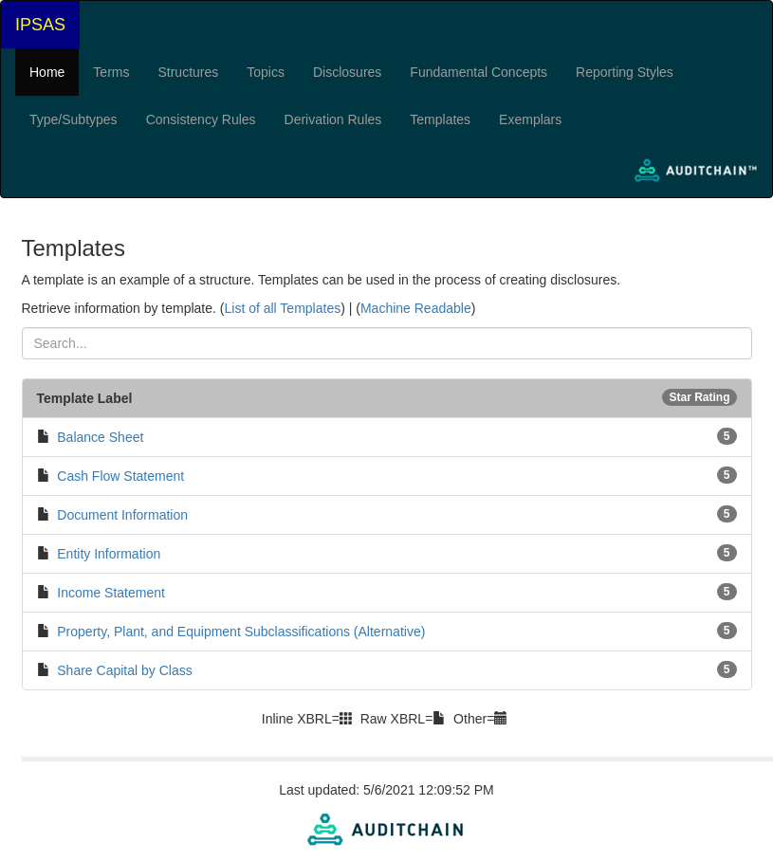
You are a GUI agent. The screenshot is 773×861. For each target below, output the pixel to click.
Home (46, 72)
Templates (440, 119)
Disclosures (347, 72)
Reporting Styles (624, 72)
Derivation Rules (333, 119)
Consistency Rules (201, 119)
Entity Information (108, 553)
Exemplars (530, 119)
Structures (187, 72)
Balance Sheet (100, 437)
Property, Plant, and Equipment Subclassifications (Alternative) (241, 631)
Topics (266, 72)
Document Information (122, 514)
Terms (111, 72)
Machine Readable (415, 308)
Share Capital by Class (124, 670)
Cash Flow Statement (120, 476)
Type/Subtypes (73, 119)
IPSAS (40, 24)
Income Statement (111, 592)
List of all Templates (282, 308)
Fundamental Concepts (478, 72)
